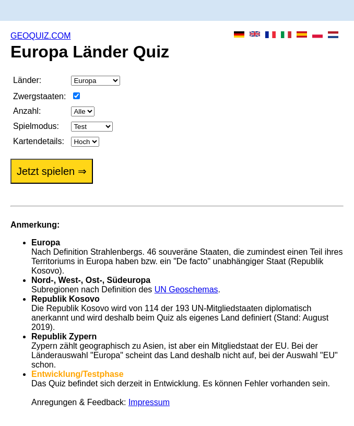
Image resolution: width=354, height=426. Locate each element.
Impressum (149, 402)
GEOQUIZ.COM (40, 35)
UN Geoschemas (186, 289)
